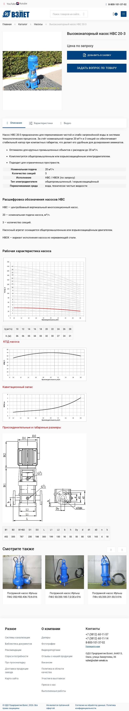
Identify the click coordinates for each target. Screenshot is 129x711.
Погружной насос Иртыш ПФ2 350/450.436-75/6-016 (22, 595)
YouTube (11, 4)
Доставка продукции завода (16, 670)
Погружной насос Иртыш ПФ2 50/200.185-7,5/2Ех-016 (65, 595)
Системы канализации (17, 637)
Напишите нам (93, 646)
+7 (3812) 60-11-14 (97, 638)
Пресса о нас (48, 684)
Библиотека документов (18, 643)
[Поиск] (69, 14)
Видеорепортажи (50, 650)
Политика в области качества (52, 670)
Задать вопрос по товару (97, 68)
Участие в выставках (53, 678)
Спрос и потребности (16, 656)
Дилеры (45, 637)
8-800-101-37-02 (117, 4)
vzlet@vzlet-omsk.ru (97, 660)
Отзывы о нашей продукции (56, 656)
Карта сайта (11, 678)
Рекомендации (13, 650)
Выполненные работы (53, 691)
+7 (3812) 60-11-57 (97, 634)
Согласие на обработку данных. (90, 705)
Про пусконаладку (15, 662)
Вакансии (46, 662)
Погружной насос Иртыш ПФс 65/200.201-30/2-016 (107, 595)
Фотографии (48, 643)
